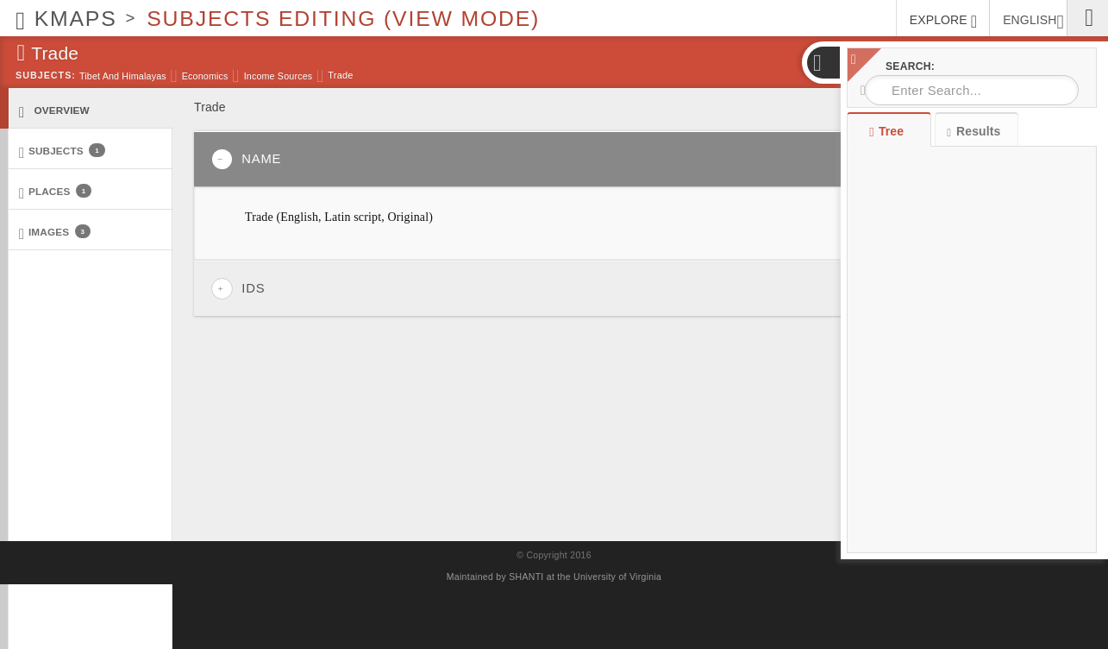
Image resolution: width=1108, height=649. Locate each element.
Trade (340, 75)
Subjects (62, 151)
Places (55, 192)
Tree (888, 131)
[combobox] (972, 90)
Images (55, 232)
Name (246, 159)
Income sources (278, 76)
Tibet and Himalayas (122, 76)
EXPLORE (943, 21)
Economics (205, 76)
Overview (54, 111)
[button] (822, 62)
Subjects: (46, 75)
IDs (238, 288)
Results (973, 131)
